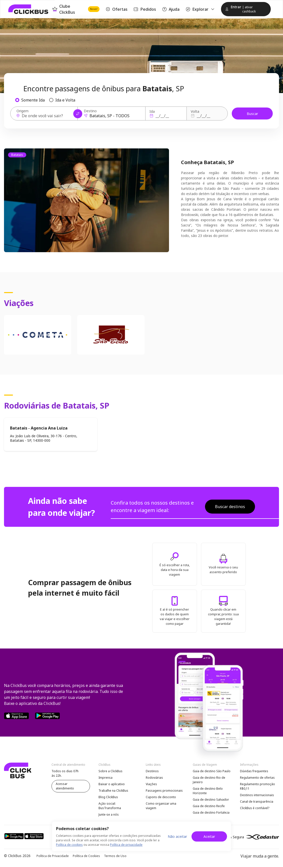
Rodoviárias (154, 777)
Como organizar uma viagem (161, 805)
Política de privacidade (126, 845)
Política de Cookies (86, 856)
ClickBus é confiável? (254, 808)
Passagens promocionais (164, 790)
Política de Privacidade (52, 856)
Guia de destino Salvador (211, 799)
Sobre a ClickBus (110, 771)
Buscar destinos (230, 506)
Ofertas (117, 9)
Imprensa (105, 777)
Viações (151, 784)
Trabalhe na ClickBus (113, 790)
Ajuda (171, 9)
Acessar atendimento (65, 786)
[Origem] (45, 115)
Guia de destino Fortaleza (211, 812)
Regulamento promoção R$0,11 (257, 786)
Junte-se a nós (108, 814)
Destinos (152, 771)
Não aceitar (177, 836)
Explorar (200, 9)
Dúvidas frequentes (254, 771)
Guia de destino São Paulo (211, 771)
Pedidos (145, 9)
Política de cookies (69, 845)
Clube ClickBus (76, 9)
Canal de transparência (256, 801)
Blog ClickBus (108, 797)
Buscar (252, 113)
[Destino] (112, 115)
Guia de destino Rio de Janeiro (209, 779)
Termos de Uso (115, 856)
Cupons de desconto (161, 797)
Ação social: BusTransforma (109, 805)
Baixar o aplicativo (111, 784)
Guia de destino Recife (209, 806)
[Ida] (165, 115)
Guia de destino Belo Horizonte (208, 790)
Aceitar (209, 836)
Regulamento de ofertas (257, 777)
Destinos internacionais (257, 795)
